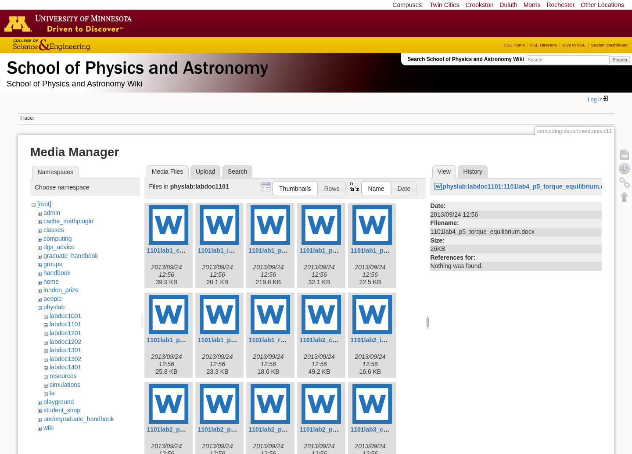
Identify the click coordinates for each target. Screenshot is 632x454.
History (472, 171)
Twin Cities (445, 4)
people (52, 298)
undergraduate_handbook (78, 418)
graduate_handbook (70, 255)
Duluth (508, 4)
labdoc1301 (65, 350)
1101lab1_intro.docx (227, 250)
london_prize (61, 289)
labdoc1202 (65, 341)
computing (57, 238)
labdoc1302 (65, 358)
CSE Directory (543, 45)
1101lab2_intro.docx (379, 339)
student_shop (61, 410)
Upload (205, 171)
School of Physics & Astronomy (136, 66)
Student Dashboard (609, 45)
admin (51, 212)
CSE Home (513, 45)
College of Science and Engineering (79, 45)
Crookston (480, 4)
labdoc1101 (65, 324)
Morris (532, 4)
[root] (44, 203)
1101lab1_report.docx (280, 339)
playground (58, 401)
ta (52, 393)
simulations (65, 384)
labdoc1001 (65, 315)
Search (619, 59)
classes (53, 229)
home (51, 281)
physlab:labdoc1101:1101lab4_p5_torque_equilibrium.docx (528, 186)
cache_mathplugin (68, 221)
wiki (48, 427)
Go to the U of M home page (70, 23)
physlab (54, 307)
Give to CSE (573, 45)
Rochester (560, 4)
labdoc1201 (65, 332)
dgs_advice (59, 246)
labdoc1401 (65, 367)
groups (52, 264)
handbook (57, 272)
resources (63, 375)
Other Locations (602, 4)
